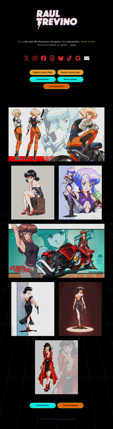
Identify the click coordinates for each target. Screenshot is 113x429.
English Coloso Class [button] (42, 73)
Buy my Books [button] (70, 80)
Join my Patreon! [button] (56, 87)
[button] (26, 58)
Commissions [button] (42, 80)
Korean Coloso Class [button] (70, 73)
